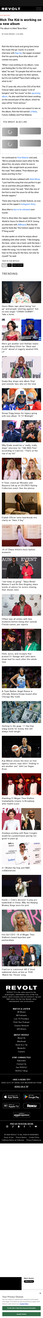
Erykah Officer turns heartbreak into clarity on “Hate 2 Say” (19, 519)
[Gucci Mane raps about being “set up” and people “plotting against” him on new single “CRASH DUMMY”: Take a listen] (21, 292)
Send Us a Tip (22, 1045)
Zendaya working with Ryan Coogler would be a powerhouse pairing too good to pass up (19, 836)
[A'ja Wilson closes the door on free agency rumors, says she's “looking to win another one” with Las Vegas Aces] (21, 747)
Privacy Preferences (33, 1140)
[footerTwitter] (30, 1128)
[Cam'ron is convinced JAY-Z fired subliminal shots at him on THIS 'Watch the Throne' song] (21, 955)
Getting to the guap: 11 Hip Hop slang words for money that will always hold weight (18, 729)
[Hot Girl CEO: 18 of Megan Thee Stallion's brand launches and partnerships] (21, 921)
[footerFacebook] (24, 1128)
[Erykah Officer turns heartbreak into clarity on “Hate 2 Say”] (21, 503)
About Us (21, 1038)
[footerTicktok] (13, 1128)
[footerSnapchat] (19, 1128)
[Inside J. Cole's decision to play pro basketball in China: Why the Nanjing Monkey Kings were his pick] (21, 886)
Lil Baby (33, 111)
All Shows (21, 1012)
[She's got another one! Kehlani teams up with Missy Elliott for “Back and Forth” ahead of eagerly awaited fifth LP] (21, 330)
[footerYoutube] (36, 1128)
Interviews (5, 15)
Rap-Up (18, 53)
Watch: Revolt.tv (29, 1278)
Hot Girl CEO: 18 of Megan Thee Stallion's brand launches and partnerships (18, 937)
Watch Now (29, 1281)
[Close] (40, 1293)
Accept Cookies (21, 1314)
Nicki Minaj (35, 179)
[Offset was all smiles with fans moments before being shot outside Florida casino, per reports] (21, 605)
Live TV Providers (21, 1019)
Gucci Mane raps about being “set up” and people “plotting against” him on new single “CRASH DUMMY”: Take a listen (20, 310)
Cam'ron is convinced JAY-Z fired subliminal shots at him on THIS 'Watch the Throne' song (18, 972)
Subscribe (21, 1060)
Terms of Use (9, 1137)
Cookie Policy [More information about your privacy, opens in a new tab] (24, 1304)
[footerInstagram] (7, 1128)
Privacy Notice (21, 1137)
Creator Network (21, 1025)
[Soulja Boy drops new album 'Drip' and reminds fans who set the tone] (21, 367)
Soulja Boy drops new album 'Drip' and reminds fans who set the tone (19, 382)
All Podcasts (21, 1015)
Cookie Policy (34, 1137)
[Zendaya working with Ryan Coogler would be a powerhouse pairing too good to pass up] (21, 819)
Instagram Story (28, 204)
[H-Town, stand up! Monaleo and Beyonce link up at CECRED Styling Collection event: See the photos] (21, 469)
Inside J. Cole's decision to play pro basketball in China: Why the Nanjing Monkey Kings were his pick (20, 903)
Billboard (22, 224)
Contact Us (21, 1064)
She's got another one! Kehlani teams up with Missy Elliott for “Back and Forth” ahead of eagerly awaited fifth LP (20, 347)
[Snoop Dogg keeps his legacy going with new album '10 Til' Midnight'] (21, 399)
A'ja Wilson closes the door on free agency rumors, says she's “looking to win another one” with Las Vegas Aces (20, 764)
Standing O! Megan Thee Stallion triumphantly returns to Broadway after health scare (18, 801)
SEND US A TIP (21, 1087)
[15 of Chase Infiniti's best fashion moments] (21, 536)
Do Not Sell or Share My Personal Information (21, 1308)
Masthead (21, 1041)
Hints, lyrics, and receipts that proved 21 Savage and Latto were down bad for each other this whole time (19, 657)
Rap (9, 265)
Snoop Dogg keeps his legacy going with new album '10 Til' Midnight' (19, 414)
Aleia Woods (9, 34)
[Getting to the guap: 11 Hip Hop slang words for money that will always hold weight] (21, 712)
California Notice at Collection (13, 1140)
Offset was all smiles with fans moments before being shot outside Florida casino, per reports (19, 622)
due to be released (21, 209)
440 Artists (21, 1029)
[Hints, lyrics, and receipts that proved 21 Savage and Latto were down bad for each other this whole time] (21, 640)
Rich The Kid (17, 265)
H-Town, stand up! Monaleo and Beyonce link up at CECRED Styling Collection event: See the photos (19, 485)
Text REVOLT (21, 1067)
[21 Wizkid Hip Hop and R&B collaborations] (21, 854)
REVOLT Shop (21, 1071)
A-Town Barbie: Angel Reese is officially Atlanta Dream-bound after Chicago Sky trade (19, 694)
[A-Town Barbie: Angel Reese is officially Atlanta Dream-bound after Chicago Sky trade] (21, 677)
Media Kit (21, 1048)
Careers (21, 1051)
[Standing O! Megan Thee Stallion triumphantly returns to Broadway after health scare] (21, 784)
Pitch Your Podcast (21, 1022)
